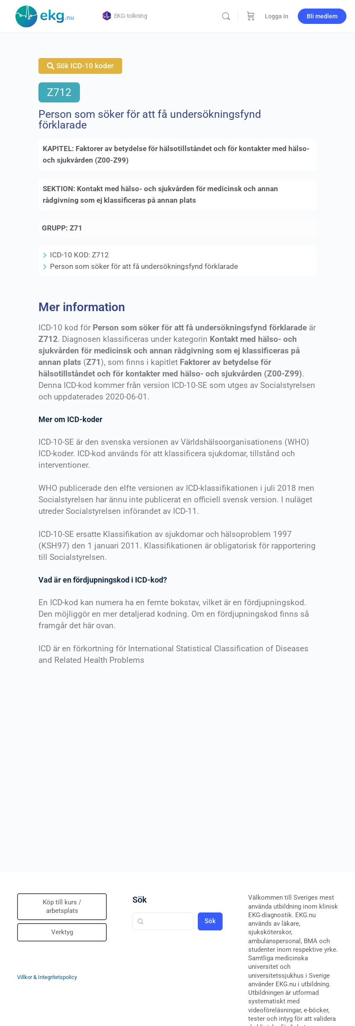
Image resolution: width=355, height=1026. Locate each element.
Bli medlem (322, 16)
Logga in (276, 16)
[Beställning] (250, 16)
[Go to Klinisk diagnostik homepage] (45, 15)
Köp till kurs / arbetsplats (62, 906)
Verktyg (62, 932)
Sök (139, 900)
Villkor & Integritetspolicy (47, 977)
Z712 (59, 92)
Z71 (76, 228)
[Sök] (226, 16)
